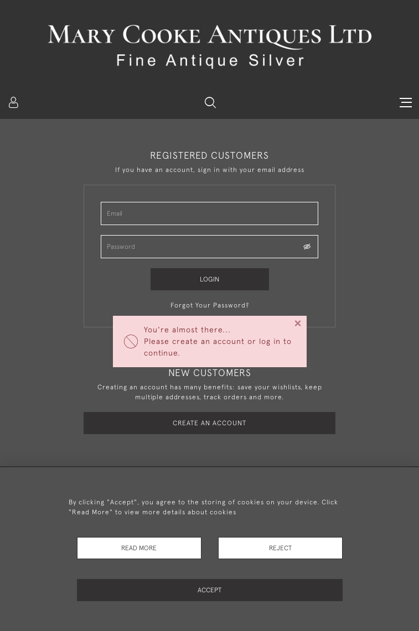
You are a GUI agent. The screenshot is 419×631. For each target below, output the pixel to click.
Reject (280, 548)
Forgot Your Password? (209, 305)
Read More (139, 548)
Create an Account (209, 423)
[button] (210, 102)
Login (209, 279)
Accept (209, 590)
